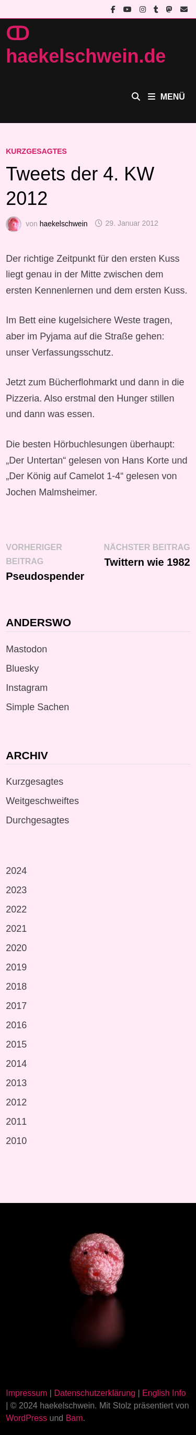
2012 (16, 1102)
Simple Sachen (37, 707)
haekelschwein (64, 223)
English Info (164, 1393)
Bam (74, 1418)
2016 (16, 1025)
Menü (166, 96)
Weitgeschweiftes (42, 801)
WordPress (26, 1418)
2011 (16, 1121)
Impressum (26, 1393)
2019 (16, 967)
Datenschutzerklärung (94, 1393)
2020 (16, 948)
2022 (16, 909)
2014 (16, 1064)
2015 (16, 1044)
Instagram (27, 688)
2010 (16, 1141)
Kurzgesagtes (36, 151)
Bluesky (22, 668)
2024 (16, 871)
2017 (16, 1006)
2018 (16, 986)
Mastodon (26, 649)
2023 (16, 890)
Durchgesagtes (37, 820)
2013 (16, 1083)
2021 (16, 928)
